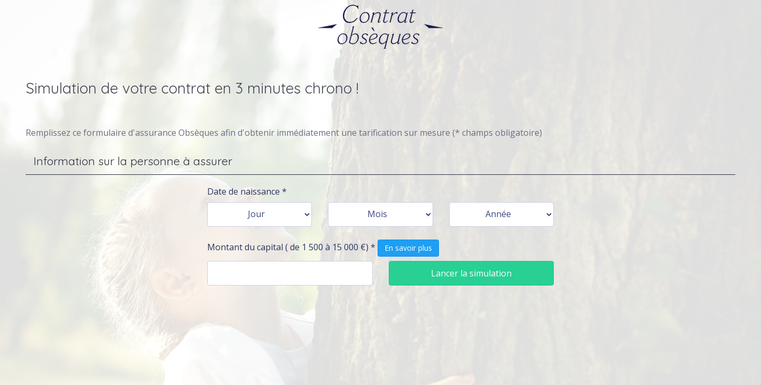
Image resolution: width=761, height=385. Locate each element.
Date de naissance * (247, 191)
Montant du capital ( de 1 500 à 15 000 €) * (323, 248)
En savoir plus (408, 248)
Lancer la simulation (471, 273)
